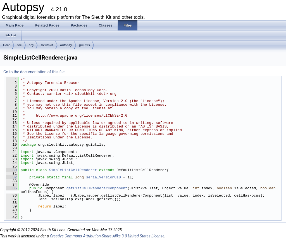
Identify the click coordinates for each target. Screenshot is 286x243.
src (19, 45)
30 (11, 170)
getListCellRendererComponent (96, 188)
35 (11, 188)
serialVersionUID (103, 177)
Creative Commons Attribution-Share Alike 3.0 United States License (107, 236)
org (31, 45)
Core (6, 45)
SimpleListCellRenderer (73, 170)
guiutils (84, 45)
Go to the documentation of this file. (34, 72)
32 (11, 177)
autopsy (66, 45)
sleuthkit (46, 45)
